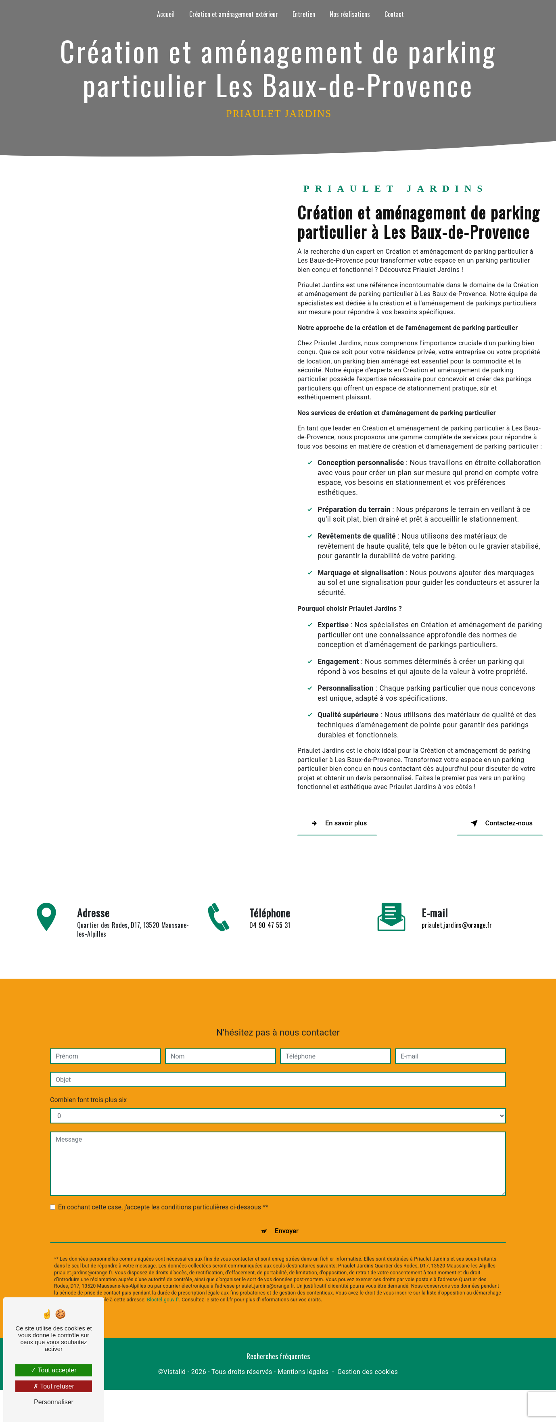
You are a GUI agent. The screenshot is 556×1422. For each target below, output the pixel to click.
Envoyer (287, 1194)
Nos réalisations (350, 14)
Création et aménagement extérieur (233, 14)
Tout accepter (53, 1370)
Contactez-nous (490, 823)
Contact (394, 14)
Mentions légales (303, 1376)
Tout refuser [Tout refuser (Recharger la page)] (53, 1386)
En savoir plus (347, 823)
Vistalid (174, 1376)
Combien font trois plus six (88, 1060)
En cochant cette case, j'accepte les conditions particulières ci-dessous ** (163, 1167)
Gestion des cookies (367, 1376)
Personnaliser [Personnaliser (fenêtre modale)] (53, 1402)
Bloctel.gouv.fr (163, 1264)
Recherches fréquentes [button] (278, 1360)
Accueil (166, 14)
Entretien (304, 14)
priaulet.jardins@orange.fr (457, 885)
